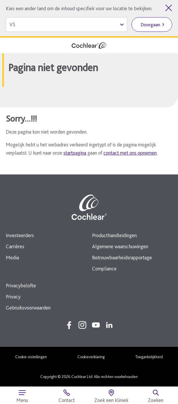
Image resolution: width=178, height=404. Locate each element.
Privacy (13, 296)
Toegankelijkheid (149, 356)
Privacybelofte (21, 285)
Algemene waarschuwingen (120, 246)
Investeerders (20, 235)
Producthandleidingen (114, 235)
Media (12, 257)
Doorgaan (150, 24)
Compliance (104, 268)
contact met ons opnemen (130, 153)
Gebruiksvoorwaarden (28, 308)
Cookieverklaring (91, 356)
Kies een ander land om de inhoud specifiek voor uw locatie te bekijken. (79, 8)
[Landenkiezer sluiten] (168, 7)
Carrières (15, 246)
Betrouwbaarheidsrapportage (122, 257)
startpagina (74, 153)
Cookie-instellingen (31, 356)
